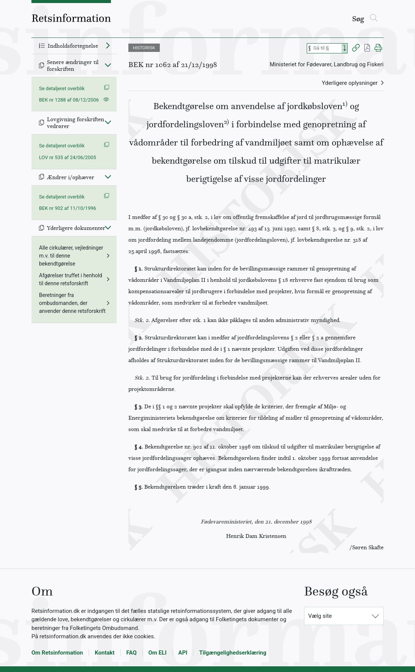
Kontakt (104, 652)
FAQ (131, 652)
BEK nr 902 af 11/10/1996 (67, 208)
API (182, 652)
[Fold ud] (108, 45)
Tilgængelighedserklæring (232, 652)
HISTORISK (144, 47)
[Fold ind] (108, 64)
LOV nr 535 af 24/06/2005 (67, 157)
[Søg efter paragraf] (327, 48)
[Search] (345, 48)
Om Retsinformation (57, 652)
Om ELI (157, 652)
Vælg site (320, 616)
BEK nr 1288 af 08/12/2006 (69, 100)
